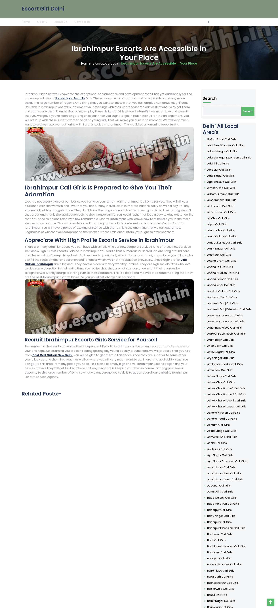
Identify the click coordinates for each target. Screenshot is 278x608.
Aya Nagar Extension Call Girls (227, 459)
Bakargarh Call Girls (220, 568)
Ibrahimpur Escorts (70, 98)
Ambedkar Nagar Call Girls (224, 252)
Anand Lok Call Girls (220, 275)
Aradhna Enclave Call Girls (224, 333)
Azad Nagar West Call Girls (225, 476)
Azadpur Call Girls (219, 482)
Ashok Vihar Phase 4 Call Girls (226, 407)
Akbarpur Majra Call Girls (223, 206)
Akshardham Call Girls (222, 212)
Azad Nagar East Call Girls (224, 471)
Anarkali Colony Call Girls (223, 298)
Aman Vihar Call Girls (221, 240)
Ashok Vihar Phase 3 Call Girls (226, 401)
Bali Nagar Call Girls (220, 597)
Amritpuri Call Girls (219, 263)
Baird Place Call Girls (221, 563)
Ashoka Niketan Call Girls (223, 413)
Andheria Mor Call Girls (222, 304)
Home (26, 21)
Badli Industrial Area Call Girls (226, 540)
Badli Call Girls (217, 534)
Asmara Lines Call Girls (222, 436)
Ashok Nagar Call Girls (222, 379)
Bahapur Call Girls (219, 551)
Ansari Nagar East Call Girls (225, 321)
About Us (60, 21)
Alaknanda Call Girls (220, 217)
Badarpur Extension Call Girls (226, 522)
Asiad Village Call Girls (222, 430)
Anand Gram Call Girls (222, 269)
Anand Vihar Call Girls (221, 292)
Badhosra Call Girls (220, 528)
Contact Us (82, 21)
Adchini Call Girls (218, 177)
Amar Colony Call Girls (222, 246)
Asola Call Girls (217, 442)
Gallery (42, 21)
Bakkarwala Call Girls (221, 580)
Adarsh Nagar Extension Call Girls (229, 171)
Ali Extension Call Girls (221, 223)
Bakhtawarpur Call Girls (222, 574)
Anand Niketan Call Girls (223, 281)
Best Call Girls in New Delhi (52, 355)
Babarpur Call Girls (219, 505)
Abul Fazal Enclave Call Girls (225, 160)
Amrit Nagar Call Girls (221, 258)
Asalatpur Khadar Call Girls (225, 367)
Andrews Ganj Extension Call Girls (229, 315)
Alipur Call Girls (217, 235)
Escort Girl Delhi (43, 7)
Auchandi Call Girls (220, 448)
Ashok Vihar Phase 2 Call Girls (226, 396)
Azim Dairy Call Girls (220, 488)
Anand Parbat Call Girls (222, 286)
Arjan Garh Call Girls (220, 350)
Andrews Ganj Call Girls (222, 310)
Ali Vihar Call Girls (218, 229)
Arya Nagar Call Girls (221, 361)
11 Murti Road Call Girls (222, 154)
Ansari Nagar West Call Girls (225, 327)
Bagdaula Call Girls (220, 545)
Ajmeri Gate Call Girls (221, 200)
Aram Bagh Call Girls (221, 344)
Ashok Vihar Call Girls (221, 384)
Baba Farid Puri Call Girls (223, 499)
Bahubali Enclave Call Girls (224, 557)
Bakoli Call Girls (217, 586)
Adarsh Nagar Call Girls (222, 166)
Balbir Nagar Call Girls (221, 591)
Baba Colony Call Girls (222, 494)
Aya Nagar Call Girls (220, 453)
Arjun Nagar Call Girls (221, 356)
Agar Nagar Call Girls (221, 189)
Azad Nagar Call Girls (221, 465)
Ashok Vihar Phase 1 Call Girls (226, 390)
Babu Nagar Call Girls (221, 511)
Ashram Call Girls (218, 424)
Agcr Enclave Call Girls (222, 194)
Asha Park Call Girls (220, 373)
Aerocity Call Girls (219, 183)
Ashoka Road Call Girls (222, 419)
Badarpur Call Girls (219, 517)
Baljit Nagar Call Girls (221, 603)
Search (211, 115)
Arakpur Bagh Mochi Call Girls (226, 338)
